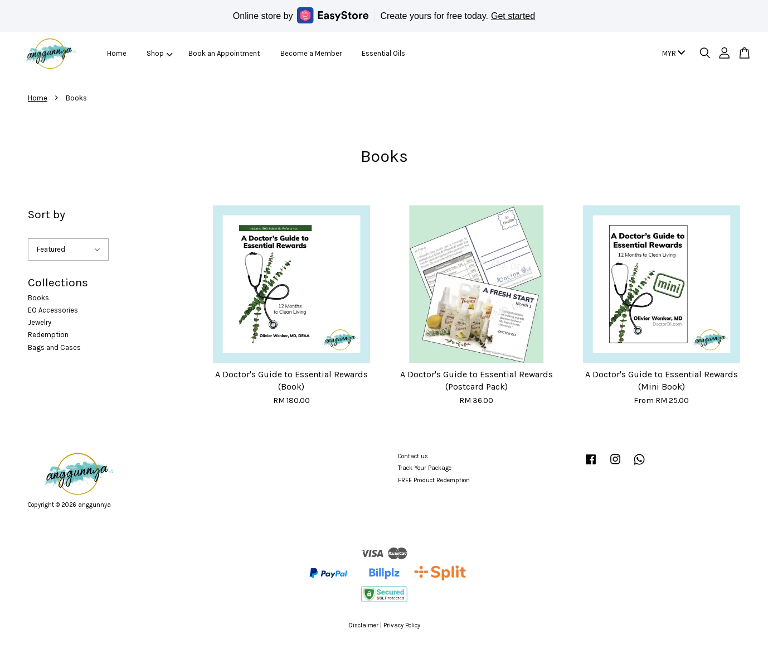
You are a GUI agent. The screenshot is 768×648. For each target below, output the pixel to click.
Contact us (413, 456)
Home (117, 53)
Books (38, 298)
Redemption (48, 334)
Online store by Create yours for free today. (384, 15)
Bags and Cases (54, 347)
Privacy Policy (401, 625)
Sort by (46, 214)
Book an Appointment (224, 53)
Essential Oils (383, 53)
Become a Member (311, 53)
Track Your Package (424, 468)
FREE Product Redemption (434, 480)
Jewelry (39, 322)
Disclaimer (363, 625)
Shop (160, 53)
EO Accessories (53, 310)
